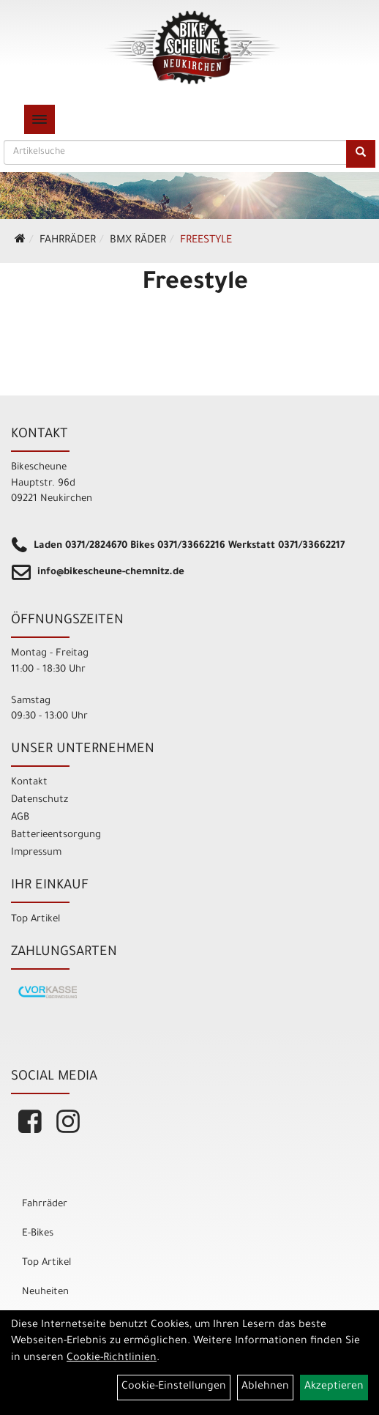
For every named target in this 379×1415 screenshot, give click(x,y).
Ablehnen (265, 1387)
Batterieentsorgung (56, 835)
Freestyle (206, 241)
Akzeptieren (334, 1387)
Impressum (36, 852)
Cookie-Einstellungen (173, 1387)
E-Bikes (37, 1233)
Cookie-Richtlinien (112, 1358)
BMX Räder (138, 241)
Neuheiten (45, 1292)
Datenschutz (39, 800)
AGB (20, 817)
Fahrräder (68, 241)
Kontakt (29, 782)
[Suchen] (360, 154)
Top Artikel (35, 919)
